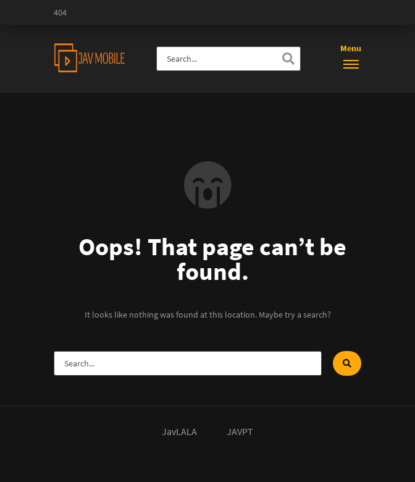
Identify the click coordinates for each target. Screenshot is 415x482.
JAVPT (240, 431)
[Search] (288, 58)
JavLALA (179, 431)
